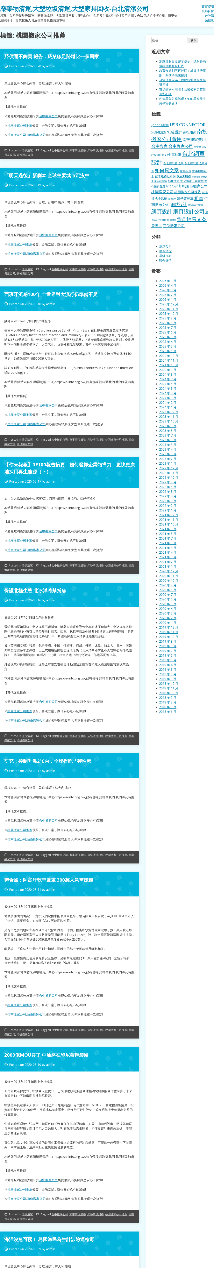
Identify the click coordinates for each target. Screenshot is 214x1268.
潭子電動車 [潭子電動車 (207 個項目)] (185, 198)
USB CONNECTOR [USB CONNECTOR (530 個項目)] (188, 125)
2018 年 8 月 (167, 702)
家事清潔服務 (77, 150)
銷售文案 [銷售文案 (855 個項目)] (196, 219)
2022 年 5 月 (167, 491)
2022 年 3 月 (167, 501)
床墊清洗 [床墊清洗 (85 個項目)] (196, 176)
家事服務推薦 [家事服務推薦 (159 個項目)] (164, 176)
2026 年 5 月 (167, 281)
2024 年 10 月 (168, 365)
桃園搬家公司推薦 (19, 125)
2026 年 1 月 (167, 299)
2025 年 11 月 (168, 309)
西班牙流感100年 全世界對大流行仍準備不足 (51, 294)
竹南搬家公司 (16, 135)
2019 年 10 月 (168, 637)
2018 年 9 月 (167, 697)
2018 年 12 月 (168, 683)
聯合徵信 (209, 13)
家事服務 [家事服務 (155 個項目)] (185, 171)
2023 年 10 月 (168, 421)
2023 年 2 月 (167, 459)
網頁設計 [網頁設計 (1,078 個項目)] (161, 211)
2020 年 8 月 (167, 590)
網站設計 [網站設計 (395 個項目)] (179, 204)
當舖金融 (206, 13)
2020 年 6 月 (167, 599)
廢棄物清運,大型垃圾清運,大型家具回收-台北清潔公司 (74, 8)
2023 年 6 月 (167, 440)
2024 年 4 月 (167, 393)
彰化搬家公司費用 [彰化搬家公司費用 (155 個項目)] (192, 181)
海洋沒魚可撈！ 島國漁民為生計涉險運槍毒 (49, 1239)
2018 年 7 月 (167, 707)
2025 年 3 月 (167, 346)
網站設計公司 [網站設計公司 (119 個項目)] (195, 205)
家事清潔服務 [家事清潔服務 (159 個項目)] (182, 176)
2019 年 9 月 (167, 641)
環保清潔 (212, 13)
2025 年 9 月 (167, 318)
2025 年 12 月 (168, 304)
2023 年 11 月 (168, 416)
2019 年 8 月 (167, 646)
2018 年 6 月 (167, 712)
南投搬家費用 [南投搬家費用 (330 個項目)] (194, 139)
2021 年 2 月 (167, 562)
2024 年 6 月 (167, 384)
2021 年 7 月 (167, 538)
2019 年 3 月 (167, 669)
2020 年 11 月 (168, 576)
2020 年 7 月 (167, 594)
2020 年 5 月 (167, 604)
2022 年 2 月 (167, 505)
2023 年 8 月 (167, 431)
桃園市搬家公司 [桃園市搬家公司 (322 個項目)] (195, 186)
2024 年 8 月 (167, 374)
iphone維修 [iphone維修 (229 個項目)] (160, 125)
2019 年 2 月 (167, 674)
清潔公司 (165, 246)
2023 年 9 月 (167, 426)
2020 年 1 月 (167, 623)
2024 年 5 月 (167, 388)
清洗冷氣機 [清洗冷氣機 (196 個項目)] (159, 199)
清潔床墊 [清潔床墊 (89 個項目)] (172, 198)
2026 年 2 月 (167, 295)
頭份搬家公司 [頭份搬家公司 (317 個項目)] (174, 225)
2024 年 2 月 (167, 402)
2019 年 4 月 (167, 665)
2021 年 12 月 (168, 515)
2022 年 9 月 (167, 482)
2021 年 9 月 (167, 529)
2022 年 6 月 (167, 487)
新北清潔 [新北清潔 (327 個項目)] (173, 186)
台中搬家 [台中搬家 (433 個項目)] (159, 146)
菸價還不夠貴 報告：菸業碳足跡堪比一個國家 (51, 56)
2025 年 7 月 (167, 327)
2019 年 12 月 (168, 627)
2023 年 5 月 (167, 445)
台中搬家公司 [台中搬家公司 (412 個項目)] (180, 146)
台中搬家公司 (48, 116)
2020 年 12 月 (168, 571)
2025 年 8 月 (167, 323)
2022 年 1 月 (167, 510)
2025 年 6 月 (167, 332)
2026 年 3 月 (167, 290)
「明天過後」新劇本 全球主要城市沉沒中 (46, 175)
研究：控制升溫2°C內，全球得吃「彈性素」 (50, 761)
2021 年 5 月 (167, 548)
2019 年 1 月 (167, 679)
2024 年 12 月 (168, 356)
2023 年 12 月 (168, 412)
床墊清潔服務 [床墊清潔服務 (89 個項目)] (160, 181)
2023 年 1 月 (167, 463)
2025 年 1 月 (167, 351)
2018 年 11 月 (168, 688)
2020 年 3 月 (167, 613)
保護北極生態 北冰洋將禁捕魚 (35, 590)
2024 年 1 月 (167, 407)
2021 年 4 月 (167, 552)
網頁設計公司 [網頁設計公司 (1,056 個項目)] (189, 211)
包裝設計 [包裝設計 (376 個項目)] (174, 132)
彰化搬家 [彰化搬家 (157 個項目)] (174, 181)
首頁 (203, 8)
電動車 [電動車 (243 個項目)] (156, 225)
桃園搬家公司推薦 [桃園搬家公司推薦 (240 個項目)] (187, 191)
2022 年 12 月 (168, 468)
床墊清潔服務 (95, 150)
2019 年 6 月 (167, 655)
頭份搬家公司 (36, 135)
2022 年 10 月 (168, 477)
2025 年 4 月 (167, 342)
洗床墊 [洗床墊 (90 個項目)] (205, 192)
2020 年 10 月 (168, 580)
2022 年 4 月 (167, 496)
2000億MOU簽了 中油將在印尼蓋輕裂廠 (46, 1055)
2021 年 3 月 (167, 557)
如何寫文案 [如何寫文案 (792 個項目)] (167, 170)
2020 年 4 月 (167, 608)
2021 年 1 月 (167, 566)
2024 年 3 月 (167, 398)
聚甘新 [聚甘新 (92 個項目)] (173, 220)
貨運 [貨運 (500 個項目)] (181, 219)
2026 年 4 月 (167, 285)
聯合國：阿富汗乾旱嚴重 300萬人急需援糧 (48, 880)
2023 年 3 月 (167, 454)
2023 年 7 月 (167, 435)
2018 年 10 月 (168, 693)
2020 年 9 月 (167, 585)
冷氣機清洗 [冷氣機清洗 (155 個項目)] (158, 132)
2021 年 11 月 (168, 520)
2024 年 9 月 (167, 370)
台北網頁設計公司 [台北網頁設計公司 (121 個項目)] (173, 163)
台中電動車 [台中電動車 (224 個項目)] (173, 154)
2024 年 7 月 (167, 379)
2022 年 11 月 (168, 473)
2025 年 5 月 (167, 337)
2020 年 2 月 (167, 618)
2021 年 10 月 (168, 524)
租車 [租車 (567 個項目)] (198, 198)
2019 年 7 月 (167, 651)
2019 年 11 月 (168, 632)
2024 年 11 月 (168, 360)
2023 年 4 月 (167, 449)
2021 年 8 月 (167, 534)
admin (50, 66)
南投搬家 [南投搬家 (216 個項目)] (189, 132)
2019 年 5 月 (167, 660)
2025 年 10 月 (168, 313)
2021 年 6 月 (167, 543)
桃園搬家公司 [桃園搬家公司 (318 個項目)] (162, 191)
